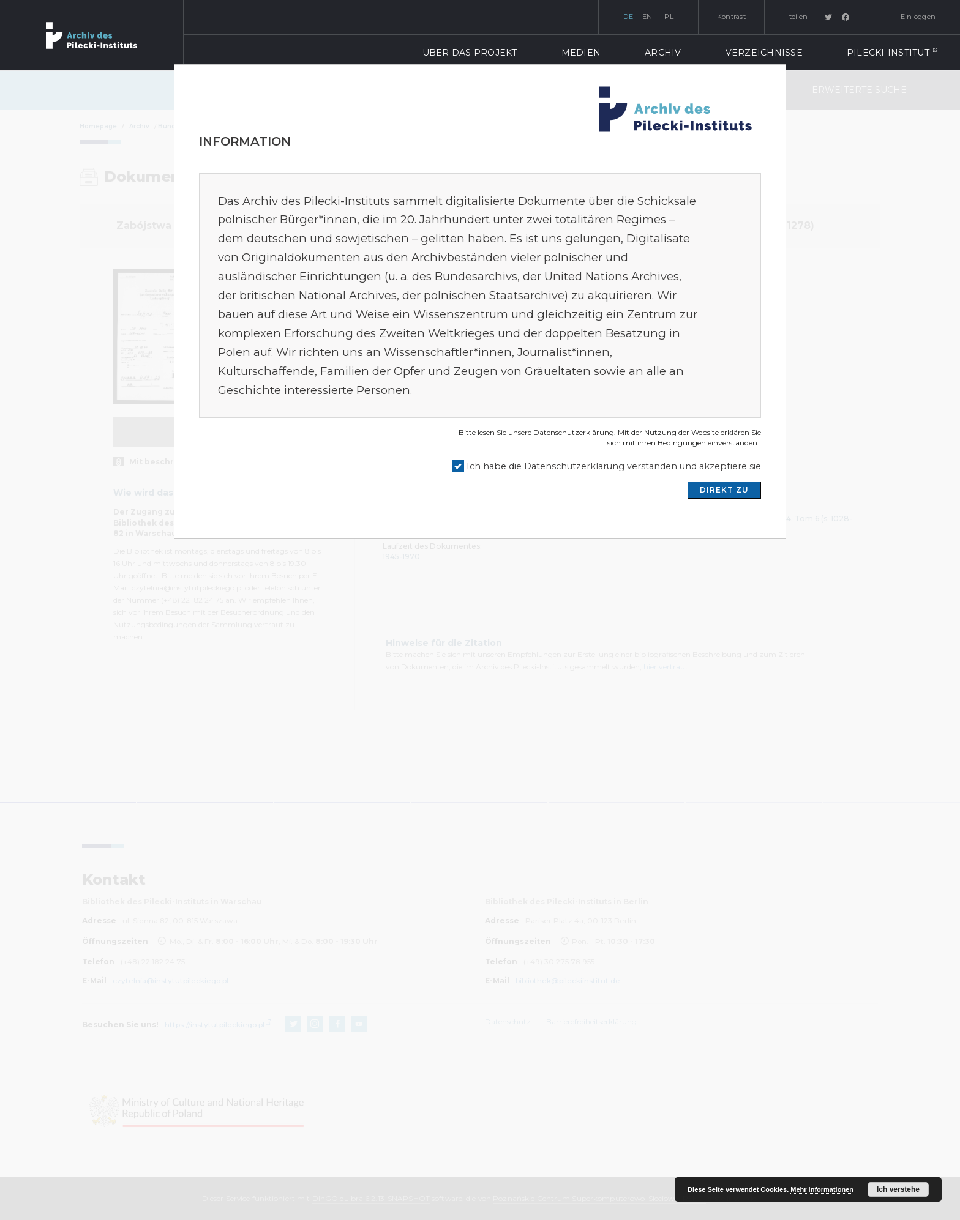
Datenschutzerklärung (573, 432)
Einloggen (918, 16)
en (647, 16)
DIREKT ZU (724, 489)
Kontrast (731, 16)
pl (668, 16)
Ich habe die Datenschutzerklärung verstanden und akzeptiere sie (614, 466)
